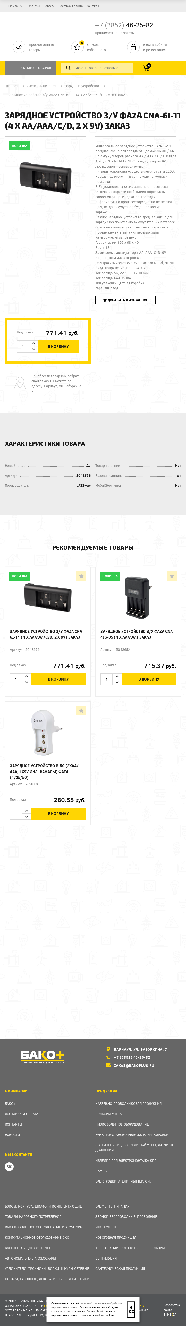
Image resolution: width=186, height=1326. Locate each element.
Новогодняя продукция (115, 1237)
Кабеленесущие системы (27, 1247)
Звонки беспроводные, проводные (126, 1216)
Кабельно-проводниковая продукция (128, 1103)
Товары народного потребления (33, 1216)
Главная (12, 85)
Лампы (101, 1171)
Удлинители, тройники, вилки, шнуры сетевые (47, 1268)
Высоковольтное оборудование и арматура (43, 1227)
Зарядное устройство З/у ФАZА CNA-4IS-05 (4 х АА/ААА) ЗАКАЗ (137, 634)
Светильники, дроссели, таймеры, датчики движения (134, 1147)
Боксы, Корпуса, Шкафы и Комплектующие (43, 1206)
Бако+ (10, 1103)
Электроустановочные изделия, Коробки (132, 1134)
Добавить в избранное (125, 300)
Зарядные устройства (82, 85)
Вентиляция (106, 1258)
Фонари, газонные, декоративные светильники (47, 1279)
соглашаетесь (60, 1311)
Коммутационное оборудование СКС (37, 1237)
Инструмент (106, 1227)
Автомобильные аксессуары (30, 1258)
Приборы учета (108, 1114)
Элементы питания (41, 85)
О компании (15, 6)
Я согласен (132, 1309)
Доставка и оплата (70, 6)
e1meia (170, 1314)
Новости (49, 6)
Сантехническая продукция (120, 1268)
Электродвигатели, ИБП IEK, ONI (123, 1181)
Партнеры (33, 6)
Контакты (92, 6)
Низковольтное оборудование (122, 1124)
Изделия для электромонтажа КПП (126, 1160)
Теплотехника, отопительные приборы (130, 1247)
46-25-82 (124, 25)
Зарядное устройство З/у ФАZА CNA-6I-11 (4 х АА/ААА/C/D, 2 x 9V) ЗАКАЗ (47, 634)
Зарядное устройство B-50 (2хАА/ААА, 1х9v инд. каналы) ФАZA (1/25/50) (44, 771)
